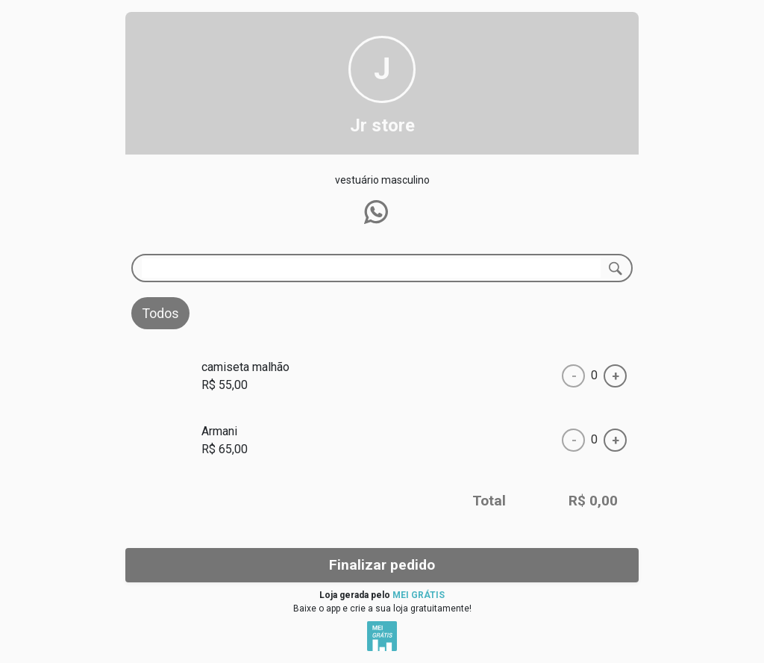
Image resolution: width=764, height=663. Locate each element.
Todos (160, 313)
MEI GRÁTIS (418, 595)
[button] (376, 212)
